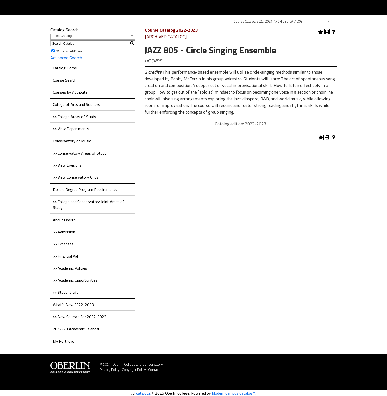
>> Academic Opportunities (75, 280)
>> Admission (64, 232)
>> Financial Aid (65, 256)
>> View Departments (71, 129)
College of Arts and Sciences (76, 104)
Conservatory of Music (72, 141)
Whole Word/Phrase (69, 51)
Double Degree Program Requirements (85, 189)
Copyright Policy (134, 369)
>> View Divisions (67, 165)
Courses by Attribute (70, 92)
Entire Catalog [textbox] (61, 36)
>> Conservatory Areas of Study (80, 153)
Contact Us (156, 369)
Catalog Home (65, 68)
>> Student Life (66, 292)
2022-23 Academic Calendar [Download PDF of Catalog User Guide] (76, 329)
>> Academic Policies (70, 268)
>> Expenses (63, 244)
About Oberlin (64, 220)
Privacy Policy (110, 369)
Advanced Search (66, 57)
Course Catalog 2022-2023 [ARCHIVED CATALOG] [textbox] (268, 21)
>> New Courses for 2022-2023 (79, 317)
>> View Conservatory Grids (75, 177)
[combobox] (282, 21)
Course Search (64, 80)
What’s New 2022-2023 (73, 305)
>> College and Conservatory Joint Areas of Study (88, 204)
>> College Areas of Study (74, 117)
